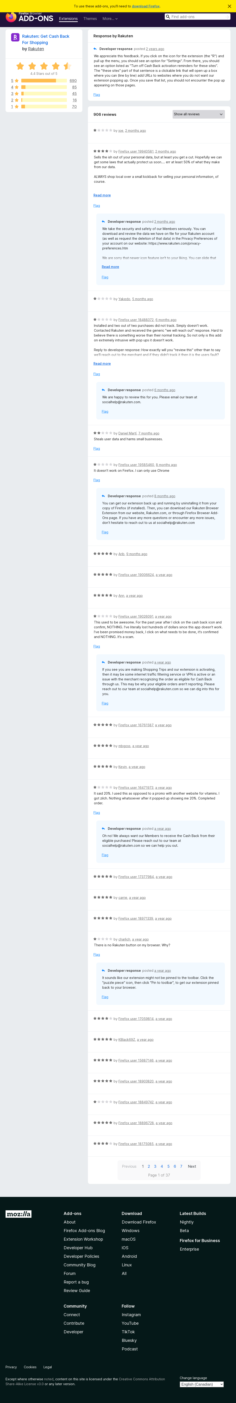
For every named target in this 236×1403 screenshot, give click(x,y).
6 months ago (166, 320)
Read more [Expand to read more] (102, 195)
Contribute (74, 1323)
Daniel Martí (127, 433)
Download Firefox (139, 1222)
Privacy (11, 1367)
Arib (121, 554)
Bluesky (129, 1340)
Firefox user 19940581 (135, 151)
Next (192, 1166)
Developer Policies (81, 1256)
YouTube (130, 1323)
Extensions (68, 18)
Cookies (30, 1367)
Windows (131, 1230)
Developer (73, 1331)
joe (120, 130)
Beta (184, 1230)
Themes (90, 18)
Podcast (130, 1348)
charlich (124, 939)
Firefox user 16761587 (135, 725)
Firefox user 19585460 (136, 465)
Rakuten (36, 48)
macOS (129, 1239)
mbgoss (124, 746)
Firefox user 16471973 (135, 788)
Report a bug (76, 1282)
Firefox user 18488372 (136, 320)
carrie (122, 898)
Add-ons (72, 1213)
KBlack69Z (126, 1039)
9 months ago (136, 554)
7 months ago (148, 433)
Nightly (187, 1222)
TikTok (128, 1331)
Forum (70, 1273)
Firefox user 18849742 (136, 1102)
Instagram (131, 1314)
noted (48, 1379)
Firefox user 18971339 (135, 918)
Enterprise (189, 1249)
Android (129, 1256)
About (70, 1222)
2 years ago (155, 49)
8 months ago (166, 465)
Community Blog (80, 1264)
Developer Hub (78, 1247)
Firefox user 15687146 (136, 1060)
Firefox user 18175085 (136, 1144)
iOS (125, 1247)
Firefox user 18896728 (136, 1123)
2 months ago (135, 130)
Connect (72, 1314)
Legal (47, 1367)
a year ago (164, 575)
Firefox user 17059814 (136, 1019)
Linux (127, 1264)
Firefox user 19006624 (136, 575)
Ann (121, 596)
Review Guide (77, 1290)
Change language (193, 1378)
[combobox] (197, 16)
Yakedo (124, 299)
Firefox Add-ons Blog (84, 1230)
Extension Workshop (83, 1239)
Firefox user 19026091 (135, 616)
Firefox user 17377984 (136, 877)
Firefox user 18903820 (136, 1081)
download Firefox (146, 6)
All (124, 1273)
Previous (129, 1166)
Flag (96, 95)
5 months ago (142, 299)
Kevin (122, 767)
